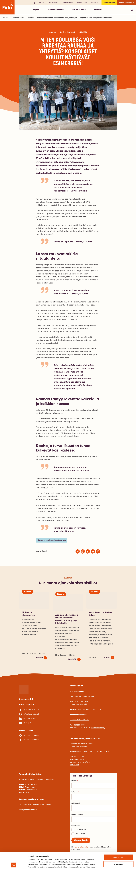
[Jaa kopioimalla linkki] (78, 551)
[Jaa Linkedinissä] (93, 551)
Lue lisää (39, 658)
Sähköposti (75, 803)
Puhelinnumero (77, 814)
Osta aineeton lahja (126, 2)
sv (43, 3)
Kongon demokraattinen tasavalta (52, 540)
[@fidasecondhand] (42, 735)
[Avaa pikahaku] (132, 9)
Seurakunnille (82, 2)
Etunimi (74, 781)
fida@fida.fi (74, 765)
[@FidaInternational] (42, 710)
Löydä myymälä (109, 2)
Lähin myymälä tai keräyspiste (82, 696)
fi (37, 3)
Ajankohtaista (54, 2)
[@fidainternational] (42, 714)
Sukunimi (75, 792)
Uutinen (30, 18)
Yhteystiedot (68, 2)
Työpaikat (94, 2)
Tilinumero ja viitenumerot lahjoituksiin (35, 804)
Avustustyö (80, 834)
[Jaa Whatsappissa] (83, 551)
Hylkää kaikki (118, 848)
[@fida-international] (42, 718)
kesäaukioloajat (97, 728)
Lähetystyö (81, 830)
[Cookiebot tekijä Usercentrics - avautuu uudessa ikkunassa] (13, 864)
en (40, 3)
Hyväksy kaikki (118, 842)
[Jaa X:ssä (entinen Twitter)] (98, 551)
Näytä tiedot (112, 865)
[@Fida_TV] (42, 723)
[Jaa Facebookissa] (88, 551)
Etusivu (6, 18)
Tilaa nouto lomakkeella (79, 720)
